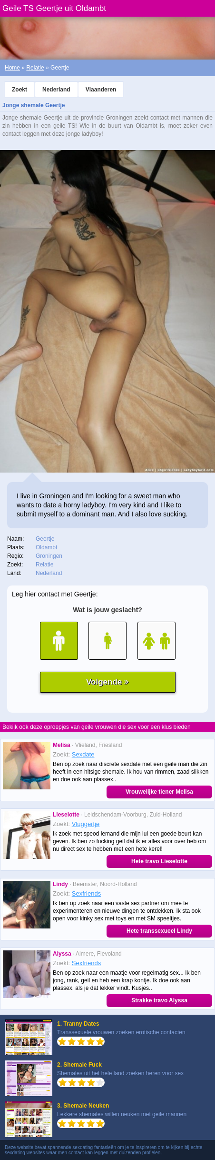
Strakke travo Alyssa (159, 1000)
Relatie (35, 67)
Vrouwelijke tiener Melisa (159, 791)
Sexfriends (86, 893)
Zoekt (19, 89)
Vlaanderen (101, 89)
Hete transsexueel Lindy (159, 931)
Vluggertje (86, 823)
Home (12, 67)
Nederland (56, 89)
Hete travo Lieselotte (159, 861)
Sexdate (83, 754)
